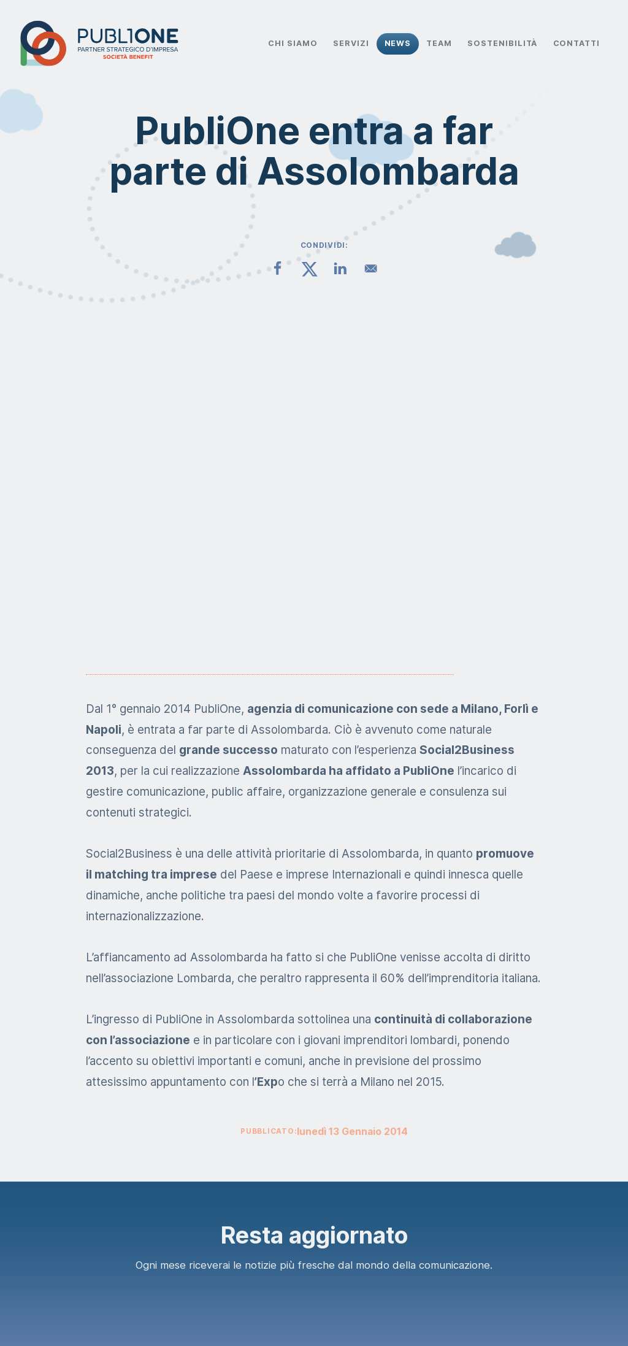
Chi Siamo (292, 43)
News (398, 43)
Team (439, 43)
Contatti (576, 43)
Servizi (351, 43)
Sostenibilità (502, 43)
